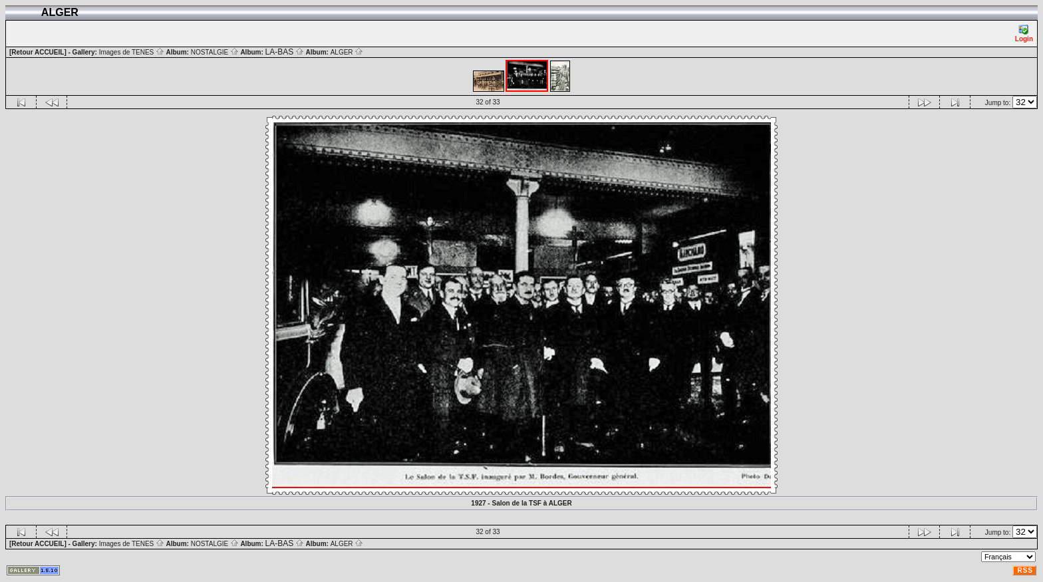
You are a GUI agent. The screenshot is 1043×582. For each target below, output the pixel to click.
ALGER (347, 52)
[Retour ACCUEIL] (38, 52)
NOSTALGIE (215, 52)
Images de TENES (131, 52)
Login (1024, 34)
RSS (1025, 570)
